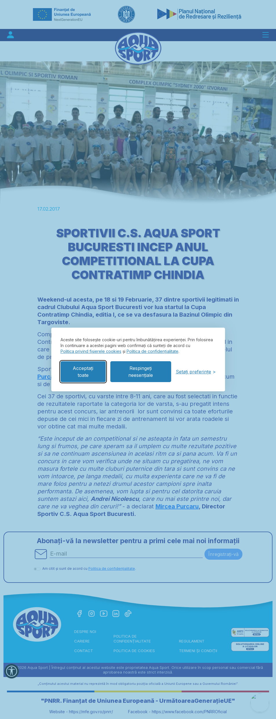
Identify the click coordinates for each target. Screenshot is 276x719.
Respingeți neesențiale (140, 371)
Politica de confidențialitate (152, 351)
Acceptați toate (83, 371)
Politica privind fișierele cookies (91, 351)
